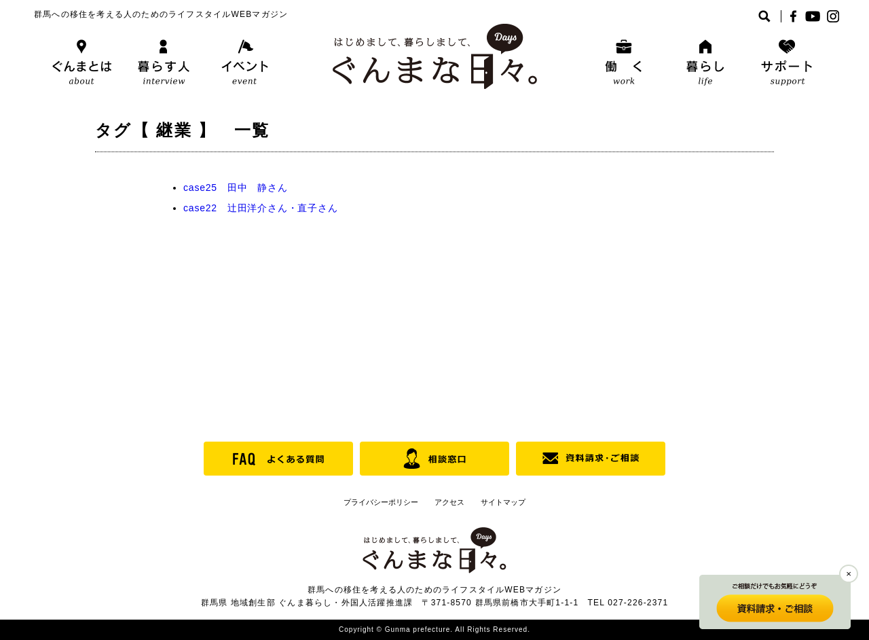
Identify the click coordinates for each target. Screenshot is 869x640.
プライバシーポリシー (381, 502)
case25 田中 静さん (235, 187)
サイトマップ (503, 502)
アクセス (449, 502)
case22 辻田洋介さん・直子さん (260, 207)
